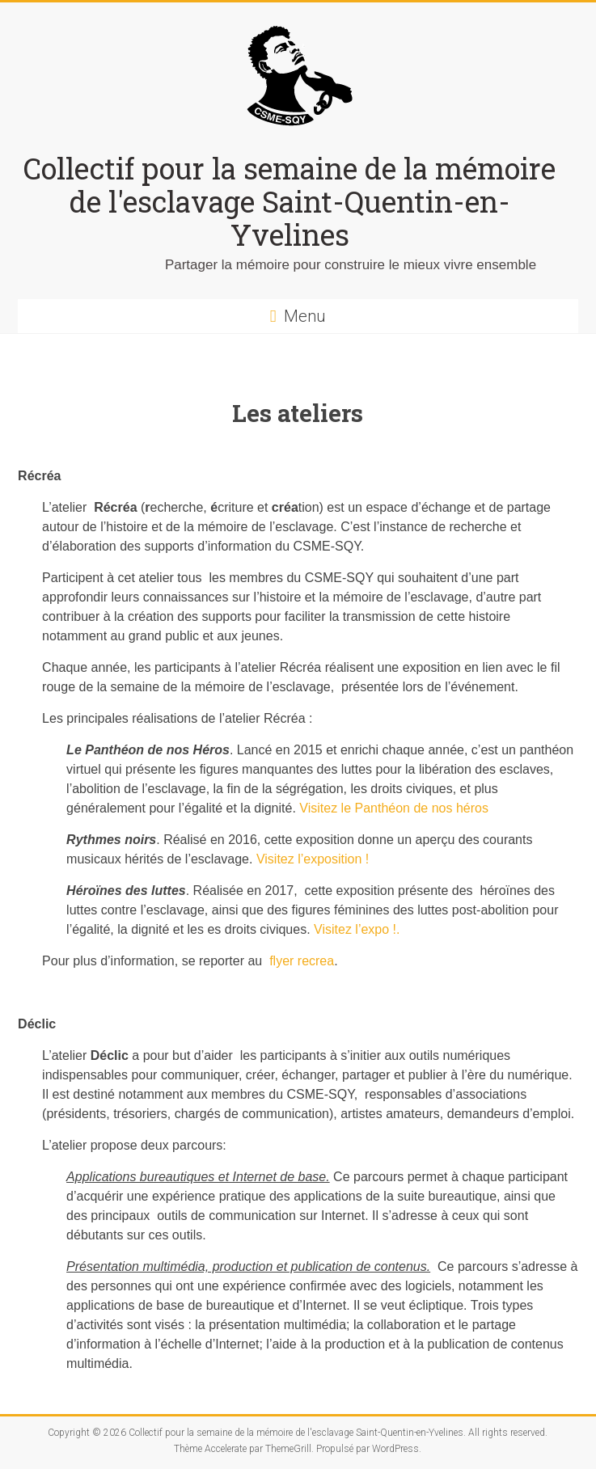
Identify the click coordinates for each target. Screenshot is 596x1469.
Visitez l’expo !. (356, 929)
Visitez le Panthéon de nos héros (393, 808)
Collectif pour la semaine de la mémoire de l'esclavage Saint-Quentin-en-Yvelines (289, 201)
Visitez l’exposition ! (312, 859)
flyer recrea (301, 961)
